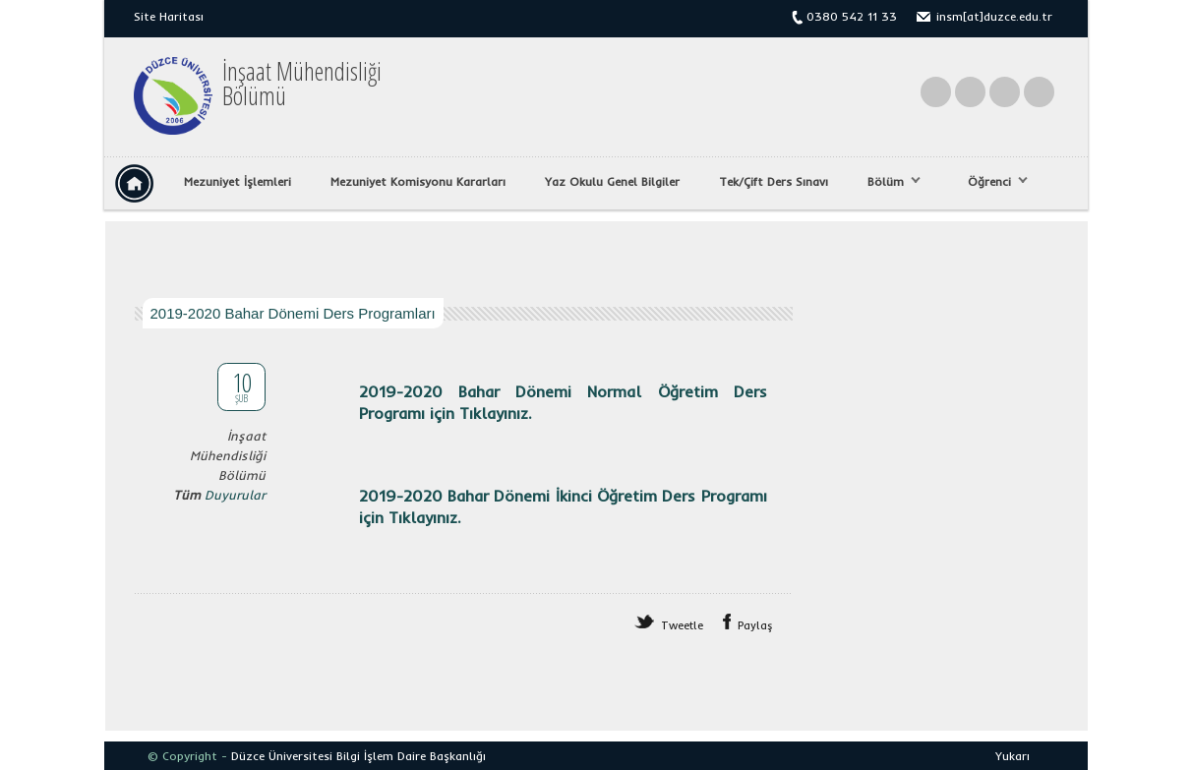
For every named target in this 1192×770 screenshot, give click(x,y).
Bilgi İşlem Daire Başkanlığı (411, 755)
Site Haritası (169, 16)
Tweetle (682, 625)
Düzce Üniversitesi (281, 755)
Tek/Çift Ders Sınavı (773, 181)
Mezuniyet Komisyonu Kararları (418, 181)
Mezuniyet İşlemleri (237, 181)
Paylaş (755, 625)
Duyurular (235, 495)
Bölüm (889, 182)
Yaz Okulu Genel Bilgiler (612, 181)
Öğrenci (993, 182)
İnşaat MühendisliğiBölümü (302, 83)
